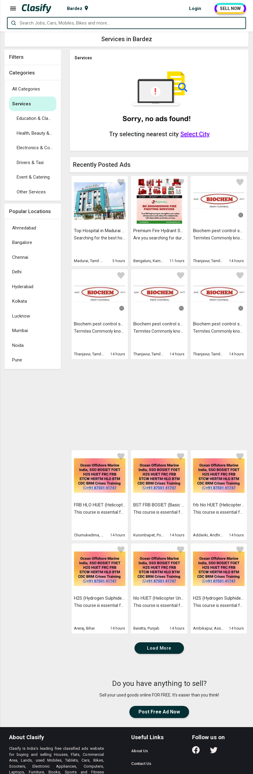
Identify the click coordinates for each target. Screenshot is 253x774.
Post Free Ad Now (159, 712)
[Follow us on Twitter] (214, 752)
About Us (139, 751)
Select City (195, 134)
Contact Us (141, 763)
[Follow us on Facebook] (196, 752)
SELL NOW (230, 8)
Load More (159, 648)
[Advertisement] (33, 463)
